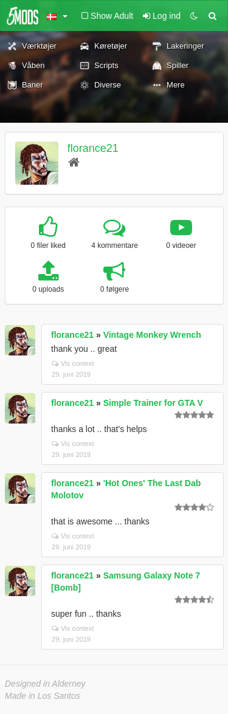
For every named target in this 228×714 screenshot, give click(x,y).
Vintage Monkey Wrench (152, 335)
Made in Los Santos (42, 696)
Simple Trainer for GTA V (153, 403)
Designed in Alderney (45, 683)
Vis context (73, 363)
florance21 (93, 148)
